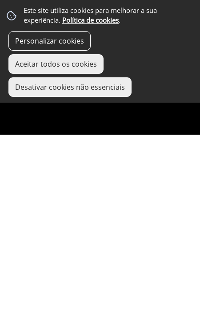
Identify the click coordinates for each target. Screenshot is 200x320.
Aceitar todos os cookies (56, 64)
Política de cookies (90, 20)
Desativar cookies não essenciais (70, 87)
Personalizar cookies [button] (49, 41)
